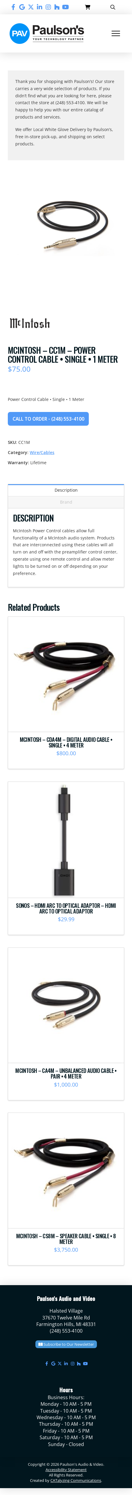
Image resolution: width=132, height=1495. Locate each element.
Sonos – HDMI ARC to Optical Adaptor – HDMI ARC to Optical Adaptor (66, 908)
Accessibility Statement (66, 1469)
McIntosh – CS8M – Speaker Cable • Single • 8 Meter (66, 1238)
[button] (87, 7)
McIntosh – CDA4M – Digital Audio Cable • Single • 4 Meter (66, 742)
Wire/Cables (42, 452)
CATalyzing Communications (75, 1480)
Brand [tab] (66, 502)
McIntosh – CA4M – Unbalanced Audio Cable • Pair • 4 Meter (65, 1073)
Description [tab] (66, 490)
